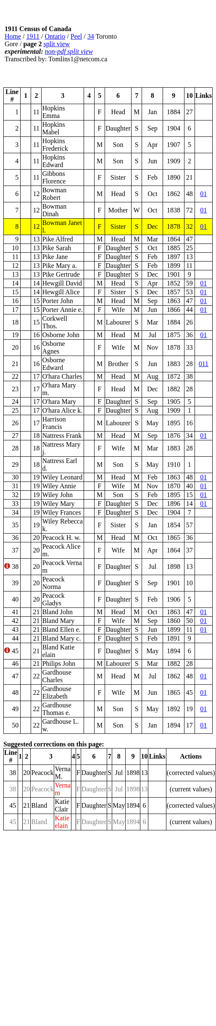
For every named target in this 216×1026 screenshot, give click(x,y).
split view (56, 43)
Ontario (55, 36)
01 (203, 193)
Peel (76, 36)
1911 (33, 36)
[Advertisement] (165, 44)
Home (13, 36)
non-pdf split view (69, 51)
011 (203, 363)
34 (90, 36)
